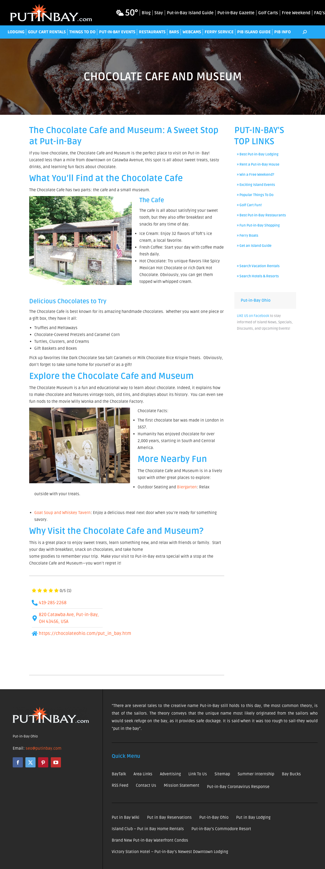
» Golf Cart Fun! (249, 205)
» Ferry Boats (247, 235)
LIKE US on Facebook (253, 316)
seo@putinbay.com (43, 748)
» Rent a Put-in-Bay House (258, 164)
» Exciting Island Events (256, 185)
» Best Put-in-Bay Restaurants (261, 215)
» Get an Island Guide (254, 246)
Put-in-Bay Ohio (255, 300)
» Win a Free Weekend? (255, 174)
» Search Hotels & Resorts (258, 276)
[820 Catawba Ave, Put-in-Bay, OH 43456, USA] (167, 625)
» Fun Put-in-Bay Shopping (258, 225)
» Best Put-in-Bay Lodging (258, 154)
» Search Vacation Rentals (258, 266)
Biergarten (186, 487)
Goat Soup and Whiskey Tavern (62, 512)
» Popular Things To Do (255, 195)
